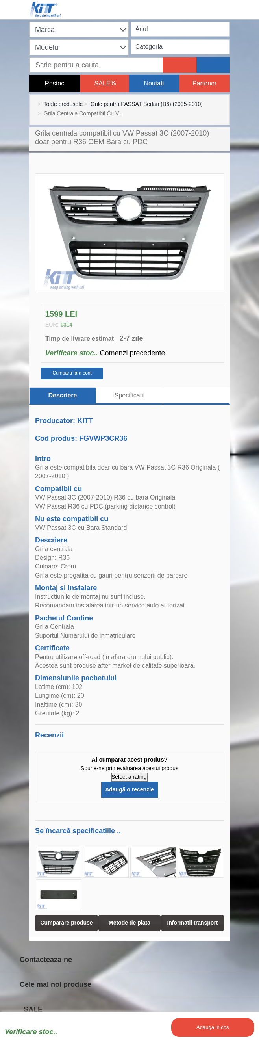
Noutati (154, 83)
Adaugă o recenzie (129, 789)
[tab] (196, 396)
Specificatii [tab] (129, 395)
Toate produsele (63, 104)
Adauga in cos (212, 1027)
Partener (204, 83)
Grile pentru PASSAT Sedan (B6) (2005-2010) (147, 104)
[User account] (190, 5)
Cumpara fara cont (71, 373)
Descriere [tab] (62, 395)
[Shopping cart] (155, 5)
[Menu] (226, 5)
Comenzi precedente (132, 353)
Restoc (54, 83)
